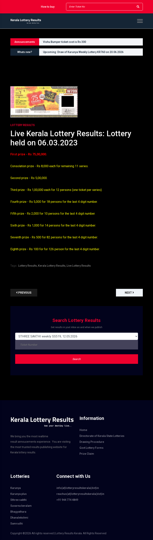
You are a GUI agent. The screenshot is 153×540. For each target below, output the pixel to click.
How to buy (48, 6)
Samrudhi (16, 523)
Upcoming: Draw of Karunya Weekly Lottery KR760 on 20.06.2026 (83, 52)
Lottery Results (22, 125)
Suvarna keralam (21, 505)
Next (129, 292)
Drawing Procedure (91, 441)
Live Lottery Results (79, 265)
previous (23, 292)
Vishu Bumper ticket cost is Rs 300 (64, 41)
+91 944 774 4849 (67, 499)
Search (76, 359)
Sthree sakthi (18, 499)
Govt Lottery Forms (91, 447)
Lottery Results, (27, 265)
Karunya (15, 488)
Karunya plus (18, 493)
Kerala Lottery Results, (52, 265)
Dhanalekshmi (19, 517)
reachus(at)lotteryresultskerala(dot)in (76, 493)
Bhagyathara (18, 511)
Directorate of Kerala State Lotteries (101, 435)
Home (83, 430)
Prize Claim (86, 453)
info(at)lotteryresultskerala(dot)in (76, 488)
